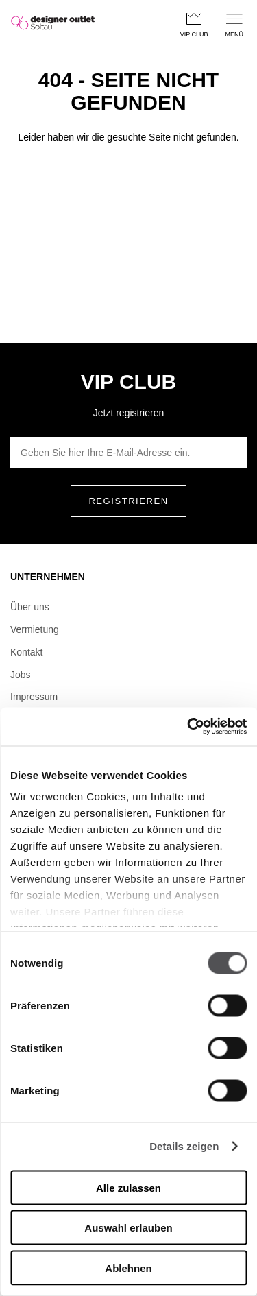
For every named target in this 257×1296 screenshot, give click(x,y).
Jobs (20, 674)
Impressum (34, 696)
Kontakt (26, 652)
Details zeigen (184, 1146)
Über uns (29, 606)
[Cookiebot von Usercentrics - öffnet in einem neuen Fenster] (187, 727)
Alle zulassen (128, 1187)
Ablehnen (128, 1267)
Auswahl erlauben (128, 1228)
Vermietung (34, 629)
